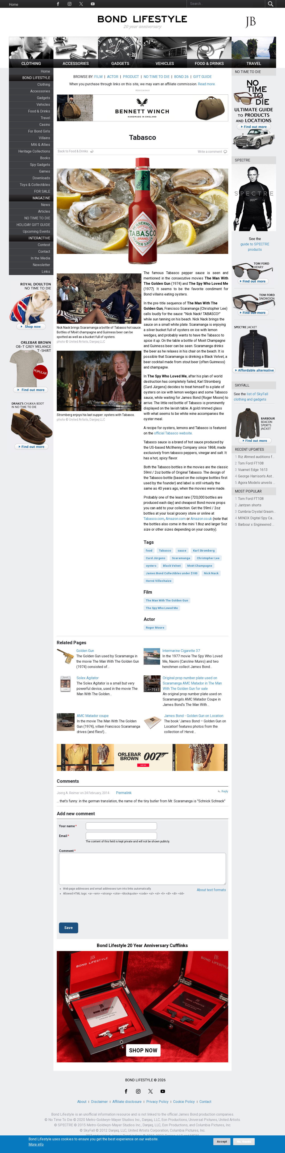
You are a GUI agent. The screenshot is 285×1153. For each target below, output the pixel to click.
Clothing (43, 84)
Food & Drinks (39, 111)
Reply (225, 791)
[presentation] (93, 910)
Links (46, 271)
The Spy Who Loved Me (162, 608)
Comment (66, 851)
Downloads (41, 178)
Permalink (124, 793)
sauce (182, 550)
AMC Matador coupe (93, 716)
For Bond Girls (39, 131)
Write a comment (210, 151)
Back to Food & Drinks (73, 151)
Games (44, 171)
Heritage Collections (34, 151)
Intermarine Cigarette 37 (181, 651)
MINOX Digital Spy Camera (259, 518)
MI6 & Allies (40, 145)
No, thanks (244, 1141)
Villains (44, 138)
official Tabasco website (173, 433)
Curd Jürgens (155, 558)
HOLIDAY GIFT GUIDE (33, 225)
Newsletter (41, 265)
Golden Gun (85, 651)
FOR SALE (42, 191)
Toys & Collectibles (35, 185)
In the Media (40, 258)
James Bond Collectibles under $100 (171, 573)
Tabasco (165, 550)
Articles (44, 211)
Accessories (40, 91)
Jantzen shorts (249, 505)
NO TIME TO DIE (37, 218)
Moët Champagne (199, 565)
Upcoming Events (36, 231)
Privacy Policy (157, 1102)
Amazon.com (176, 519)
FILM (98, 77)
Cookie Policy (184, 1102)
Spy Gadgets (40, 165)
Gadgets (43, 98)
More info (36, 1145)
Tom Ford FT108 (251, 463)
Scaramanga (181, 558)
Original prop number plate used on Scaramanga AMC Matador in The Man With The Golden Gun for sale (192, 683)
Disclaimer (99, 1102)
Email (63, 836)
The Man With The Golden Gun (167, 600)
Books (45, 158)
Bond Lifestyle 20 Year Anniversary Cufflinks (142, 945)
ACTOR (112, 77)
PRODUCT (131, 77)
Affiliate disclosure (127, 1102)
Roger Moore (155, 627)
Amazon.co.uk (201, 519)
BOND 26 (181, 77)
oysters (151, 565)
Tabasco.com (154, 519)
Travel (45, 118)
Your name (67, 826)
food (149, 550)
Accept (222, 1141)
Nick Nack (211, 573)
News (45, 205)
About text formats (211, 890)
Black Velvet (172, 565)
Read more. (207, 84)
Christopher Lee (208, 558)
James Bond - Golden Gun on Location (193, 716)
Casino (44, 124)
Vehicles (43, 104)
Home (13, 4)
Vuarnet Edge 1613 (253, 470)
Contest (44, 245)
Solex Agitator (88, 678)
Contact (44, 251)
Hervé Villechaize (158, 581)
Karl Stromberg (204, 550)
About (81, 1102)
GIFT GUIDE (202, 77)
